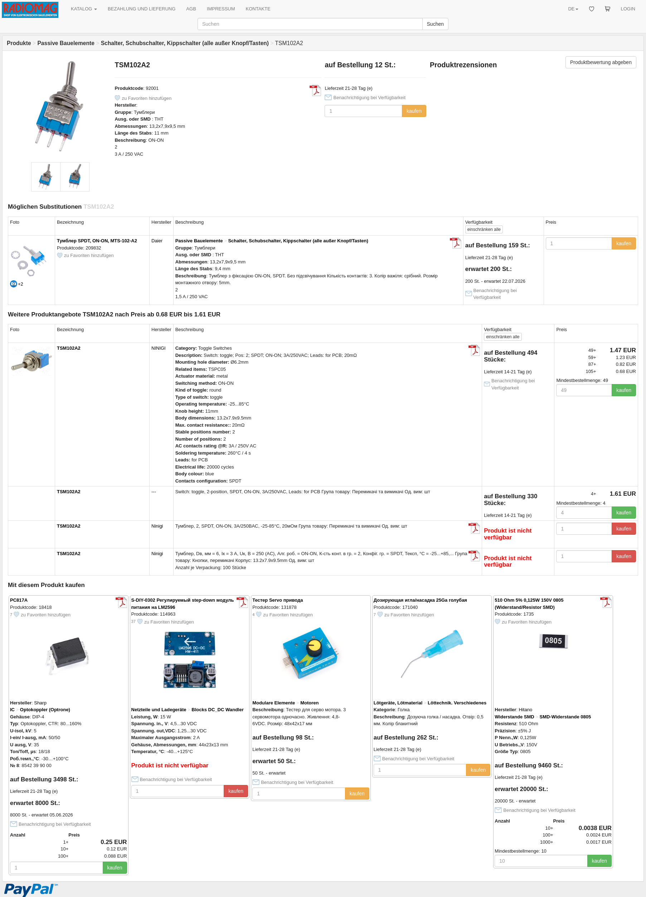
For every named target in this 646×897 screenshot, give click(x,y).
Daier (156, 240)
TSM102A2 (69, 348)
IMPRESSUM (221, 8)
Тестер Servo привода (277, 600)
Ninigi (157, 526)
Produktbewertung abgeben (601, 62)
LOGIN (628, 8)
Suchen (435, 24)
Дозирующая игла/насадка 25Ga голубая (420, 600)
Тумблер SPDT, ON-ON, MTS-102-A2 (97, 240)
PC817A (19, 600)
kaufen (414, 111)
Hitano (526, 709)
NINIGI (158, 348)
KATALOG (84, 8)
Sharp (40, 703)
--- (153, 491)
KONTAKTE (258, 8)
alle (484, 229)
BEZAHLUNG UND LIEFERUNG (141, 8)
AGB (191, 8)
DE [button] (573, 8)
